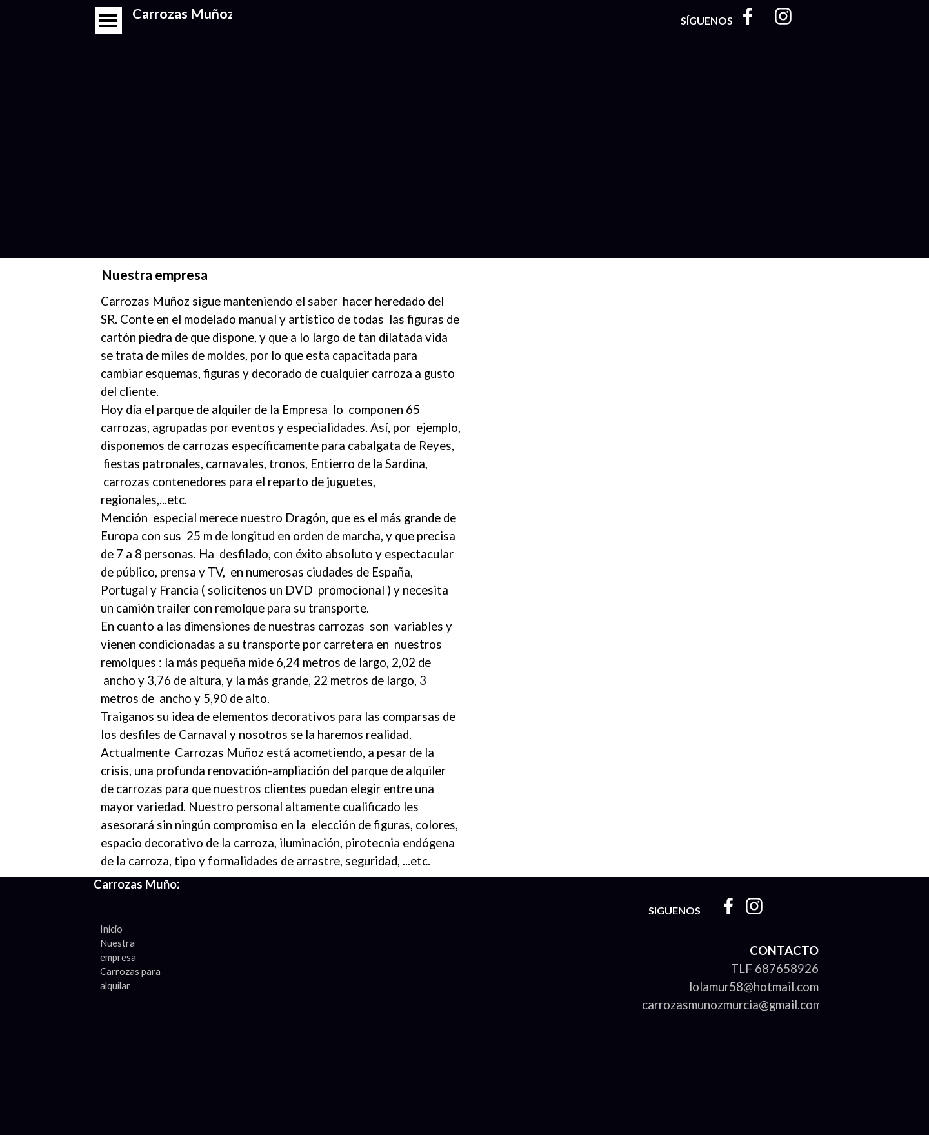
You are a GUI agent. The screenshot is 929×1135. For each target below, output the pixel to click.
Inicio (111, 928)
